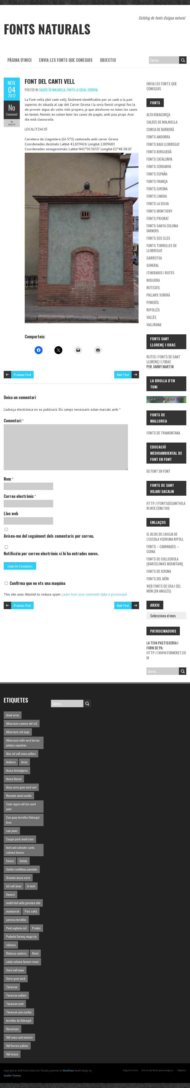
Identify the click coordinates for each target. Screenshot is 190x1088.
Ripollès (153, 309)
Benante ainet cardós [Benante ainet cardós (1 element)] (19, 795)
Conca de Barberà (160, 129)
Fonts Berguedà (158, 151)
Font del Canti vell (50, 81)
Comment (12, 114)
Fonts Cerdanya (158, 166)
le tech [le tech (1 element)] (31, 886)
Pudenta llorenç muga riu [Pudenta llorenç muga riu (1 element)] (21, 936)
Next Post (123, 374)
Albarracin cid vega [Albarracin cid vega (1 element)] (17, 732)
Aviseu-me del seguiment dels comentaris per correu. (49, 536)
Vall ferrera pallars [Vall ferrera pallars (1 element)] (17, 1046)
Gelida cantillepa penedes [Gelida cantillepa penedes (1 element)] (21, 869)
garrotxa (154, 257)
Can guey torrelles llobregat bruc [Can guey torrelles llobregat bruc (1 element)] (22, 819)
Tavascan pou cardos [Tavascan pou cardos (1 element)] (19, 1012)
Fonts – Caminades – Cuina (162, 549)
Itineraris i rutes (160, 272)
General (93, 89)
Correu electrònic (20, 496)
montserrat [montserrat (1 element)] (12, 911)
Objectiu (108, 60)
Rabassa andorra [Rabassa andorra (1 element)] (16, 953)
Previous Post (22, 374)
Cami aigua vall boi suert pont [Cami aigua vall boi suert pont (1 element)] (21, 806)
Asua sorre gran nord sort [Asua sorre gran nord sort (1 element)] (21, 787)
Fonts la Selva (76, 89)
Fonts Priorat (157, 218)
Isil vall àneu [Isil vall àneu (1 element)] (13, 886)
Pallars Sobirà (158, 295)
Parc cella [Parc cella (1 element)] (31, 911)
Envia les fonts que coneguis (66, 60)
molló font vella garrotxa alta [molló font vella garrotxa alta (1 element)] (23, 903)
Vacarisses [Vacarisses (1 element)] (12, 1029)
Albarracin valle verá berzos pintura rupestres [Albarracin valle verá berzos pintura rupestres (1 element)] (23, 742)
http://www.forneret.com (166, 655)
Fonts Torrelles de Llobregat (161, 248)
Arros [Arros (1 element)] (24, 762)
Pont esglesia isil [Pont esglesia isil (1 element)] (16, 928)
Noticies (153, 287)
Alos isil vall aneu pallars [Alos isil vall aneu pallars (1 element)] (21, 753)
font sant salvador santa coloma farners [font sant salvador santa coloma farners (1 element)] (20, 849)
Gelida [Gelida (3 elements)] (23, 861)
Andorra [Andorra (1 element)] (11, 762)
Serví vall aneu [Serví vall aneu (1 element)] (15, 970)
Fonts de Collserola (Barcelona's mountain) (164, 561)
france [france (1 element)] (10, 861)
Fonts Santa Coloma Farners (162, 228)
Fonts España (156, 173)
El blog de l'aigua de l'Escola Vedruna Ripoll (165, 536)
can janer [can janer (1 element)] (12, 831)
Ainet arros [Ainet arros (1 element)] (12, 715)
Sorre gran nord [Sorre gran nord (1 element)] (15, 978)
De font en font (158, 471)
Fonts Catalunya (159, 159)
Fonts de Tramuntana (163, 432)
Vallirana (153, 324)
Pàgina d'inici (19, 60)
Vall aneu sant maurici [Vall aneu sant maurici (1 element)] (19, 1037)
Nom (8, 479)
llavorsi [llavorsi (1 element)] (10, 894)
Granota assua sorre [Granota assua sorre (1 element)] (18, 877)
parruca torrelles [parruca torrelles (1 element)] (16, 919)
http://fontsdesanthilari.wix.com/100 (165, 505)
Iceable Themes (12, 1075)
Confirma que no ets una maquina (35, 583)
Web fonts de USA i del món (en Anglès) (163, 588)
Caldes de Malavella (52, 89)
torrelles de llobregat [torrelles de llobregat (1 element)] (18, 1020)
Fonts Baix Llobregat (163, 144)
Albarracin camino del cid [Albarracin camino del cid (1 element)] (21, 723)
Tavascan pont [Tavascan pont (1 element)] (15, 1004)
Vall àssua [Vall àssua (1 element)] (12, 1054)
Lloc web (11, 513)
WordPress (68, 1070)
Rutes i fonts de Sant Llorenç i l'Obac (163, 359)
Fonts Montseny (159, 210)
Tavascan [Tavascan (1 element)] (12, 987)
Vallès (151, 317)
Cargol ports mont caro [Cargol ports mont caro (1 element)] (20, 839)
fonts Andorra (158, 136)
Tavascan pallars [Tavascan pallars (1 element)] (16, 995)
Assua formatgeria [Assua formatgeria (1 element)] (17, 770)
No (11, 107)
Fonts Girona (156, 188)
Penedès (152, 302)
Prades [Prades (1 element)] (36, 928)
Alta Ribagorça (158, 114)
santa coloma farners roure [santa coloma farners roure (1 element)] (22, 962)
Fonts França (156, 181)
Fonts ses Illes (158, 238)
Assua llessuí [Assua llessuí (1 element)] (14, 779)
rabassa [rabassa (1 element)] (11, 945)
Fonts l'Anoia (156, 196)
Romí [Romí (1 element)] (35, 953)
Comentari (14, 421)
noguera (153, 280)
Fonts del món (157, 578)
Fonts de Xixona (158, 571)
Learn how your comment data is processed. (94, 594)
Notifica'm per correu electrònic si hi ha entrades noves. (51, 553)
